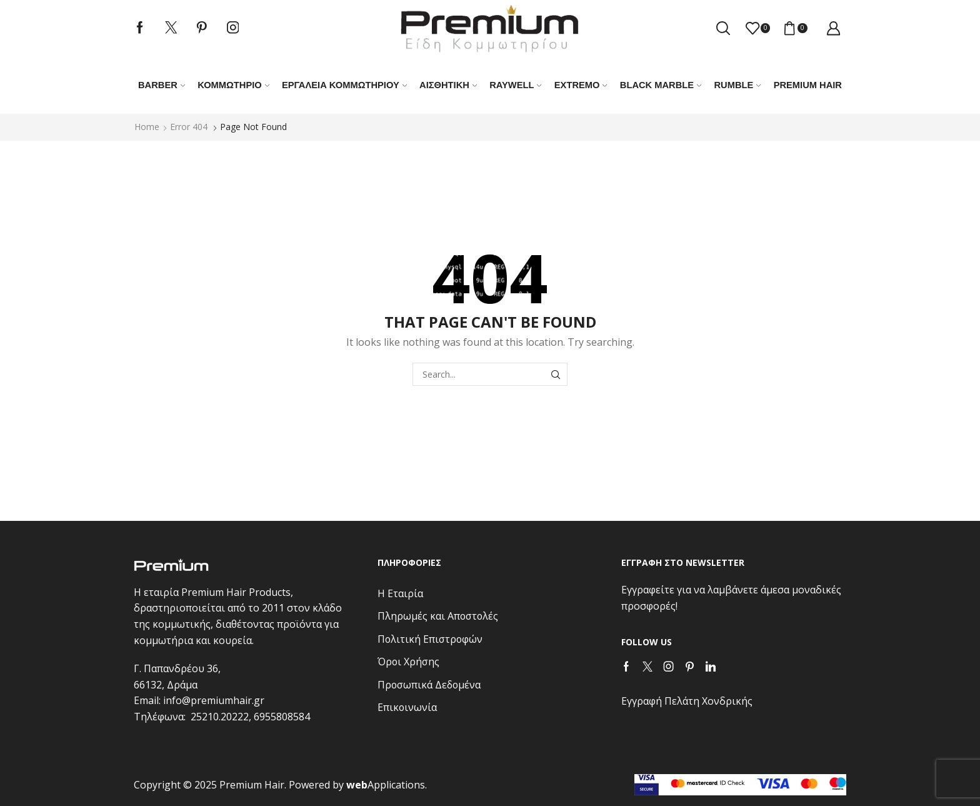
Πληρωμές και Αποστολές (438, 616)
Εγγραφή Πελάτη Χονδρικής (686, 701)
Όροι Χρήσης (408, 661)
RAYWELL (515, 85)
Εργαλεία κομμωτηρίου (344, 85)
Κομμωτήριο (233, 85)
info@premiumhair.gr (213, 700)
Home (146, 127)
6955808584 (282, 716)
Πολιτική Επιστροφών (430, 639)
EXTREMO (581, 85)
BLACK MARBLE (661, 85)
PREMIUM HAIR (808, 85)
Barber (161, 85)
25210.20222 (220, 716)
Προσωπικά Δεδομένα (429, 685)
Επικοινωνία (407, 707)
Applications (385, 785)
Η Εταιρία (400, 593)
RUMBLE (737, 85)
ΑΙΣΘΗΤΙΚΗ (448, 85)
